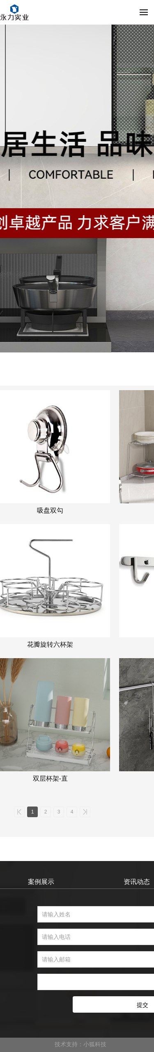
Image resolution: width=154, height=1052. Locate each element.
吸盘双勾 (50, 510)
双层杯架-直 (50, 778)
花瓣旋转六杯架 (50, 644)
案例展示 (41, 881)
